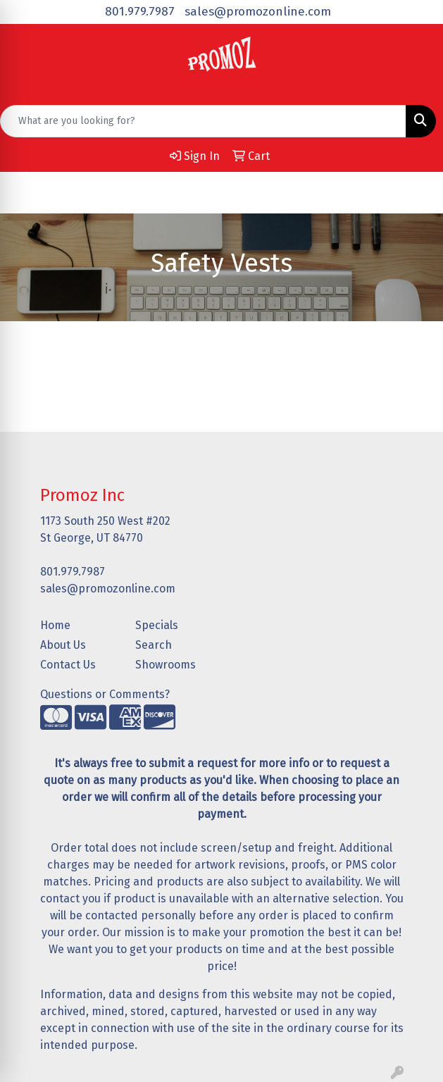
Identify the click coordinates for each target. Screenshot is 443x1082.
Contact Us (68, 664)
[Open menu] (415, 192)
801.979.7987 (140, 11)
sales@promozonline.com (258, 11)
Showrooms (165, 664)
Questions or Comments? (105, 694)
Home (55, 625)
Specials (156, 625)
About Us (63, 645)
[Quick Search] (203, 121)
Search (153, 645)
